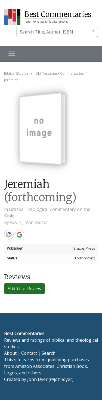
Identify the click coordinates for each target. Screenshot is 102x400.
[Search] (52, 32)
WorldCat (9, 235)
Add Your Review (24, 289)
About (10, 353)
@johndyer (61, 379)
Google (19, 235)
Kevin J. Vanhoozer (29, 222)
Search (48, 353)
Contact (29, 353)
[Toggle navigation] (11, 53)
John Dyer (37, 379)
